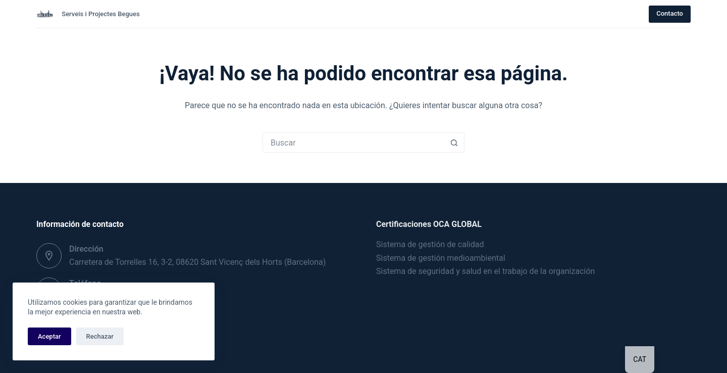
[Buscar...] (353, 142)
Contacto (669, 13)
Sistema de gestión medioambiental (440, 258)
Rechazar (100, 336)
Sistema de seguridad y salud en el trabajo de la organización (485, 271)
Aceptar (49, 336)
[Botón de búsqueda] (454, 142)
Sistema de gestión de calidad (430, 244)
